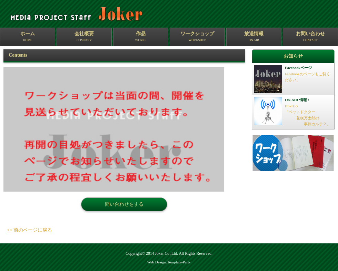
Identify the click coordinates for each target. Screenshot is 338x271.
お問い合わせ (310, 37)
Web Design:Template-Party (169, 262)
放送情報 (254, 37)
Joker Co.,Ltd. (166, 253)
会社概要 (84, 37)
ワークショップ (197, 37)
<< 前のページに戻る (29, 230)
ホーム (27, 37)
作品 (140, 37)
